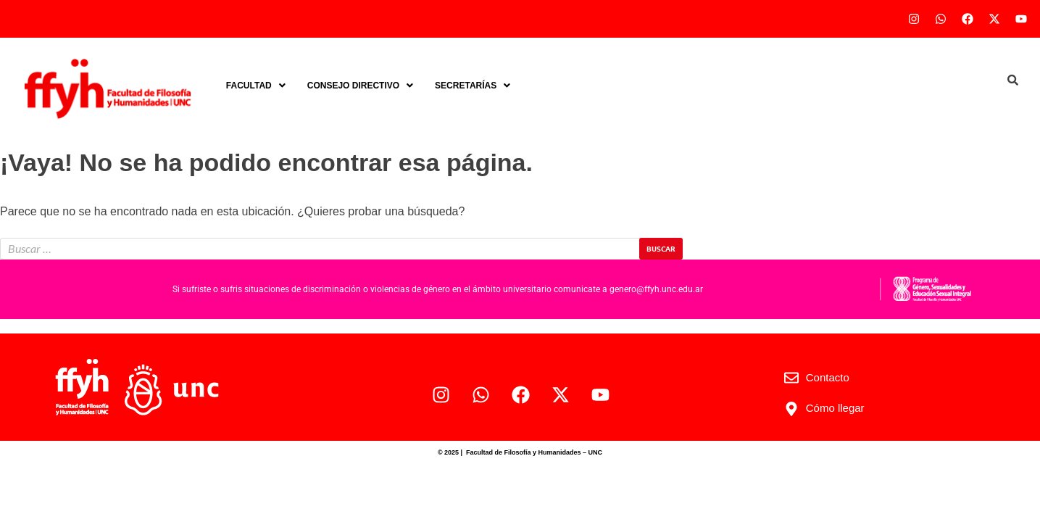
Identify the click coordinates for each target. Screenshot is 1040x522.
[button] (255, 85)
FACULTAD (256, 85)
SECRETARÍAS (472, 85)
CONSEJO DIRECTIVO (360, 85)
